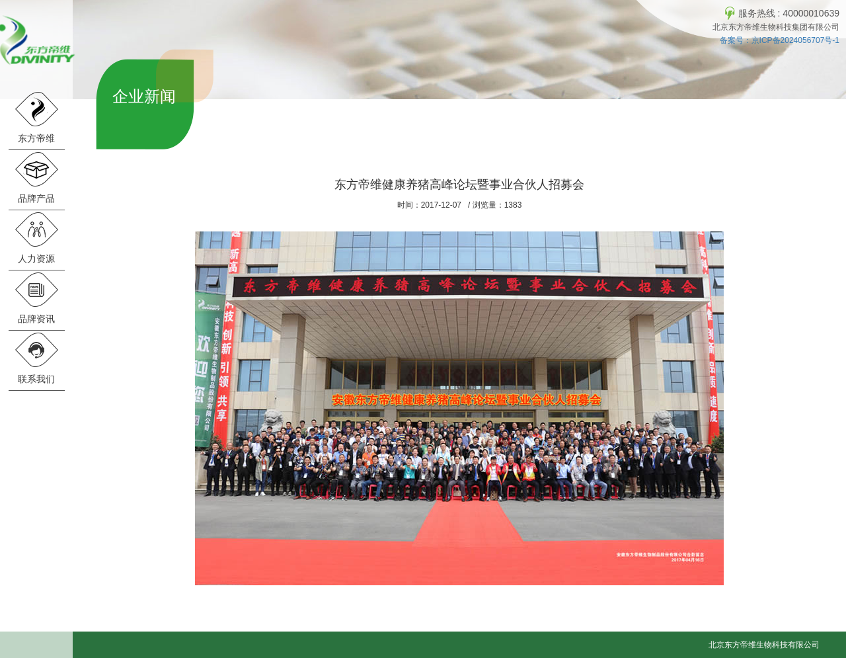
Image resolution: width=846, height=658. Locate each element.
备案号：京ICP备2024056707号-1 (779, 40)
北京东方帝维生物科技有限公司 (764, 644)
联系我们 (36, 358)
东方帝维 (36, 117)
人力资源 (36, 238)
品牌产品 (36, 177)
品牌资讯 (36, 298)
